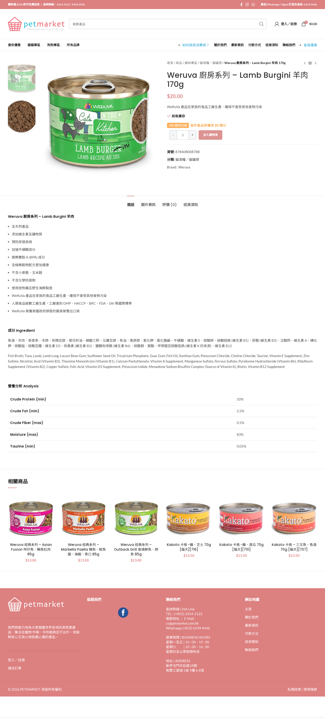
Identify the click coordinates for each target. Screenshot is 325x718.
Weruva (184, 167)
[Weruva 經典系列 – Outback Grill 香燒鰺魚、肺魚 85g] (136, 517)
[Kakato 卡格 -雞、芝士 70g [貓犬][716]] (189, 517)
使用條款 (310, 689)
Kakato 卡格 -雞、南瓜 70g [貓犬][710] (241, 547)
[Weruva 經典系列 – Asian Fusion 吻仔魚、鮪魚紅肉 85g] (31, 517)
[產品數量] (182, 135)
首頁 (170, 63)
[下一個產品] (315, 63)
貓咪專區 (191, 63)
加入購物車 (210, 135)
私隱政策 (294, 689)
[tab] (130, 202)
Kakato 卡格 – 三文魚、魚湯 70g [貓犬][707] (294, 547)
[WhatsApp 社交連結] (253, 4)
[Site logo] (36, 23)
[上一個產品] (304, 63)
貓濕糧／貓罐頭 (211, 63)
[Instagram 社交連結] (247, 4)
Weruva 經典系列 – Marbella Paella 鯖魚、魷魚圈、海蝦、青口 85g (83, 549)
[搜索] (168, 24)
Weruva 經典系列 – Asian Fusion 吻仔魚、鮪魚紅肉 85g (31, 549)
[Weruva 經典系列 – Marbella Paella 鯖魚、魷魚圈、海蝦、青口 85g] (83, 517)
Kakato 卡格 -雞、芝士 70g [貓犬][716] (189, 547)
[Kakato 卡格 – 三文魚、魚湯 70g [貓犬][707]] (294, 517)
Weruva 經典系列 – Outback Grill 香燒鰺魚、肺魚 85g (136, 549)
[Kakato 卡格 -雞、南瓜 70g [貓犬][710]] (241, 517)
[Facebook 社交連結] (241, 4)
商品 (179, 63)
